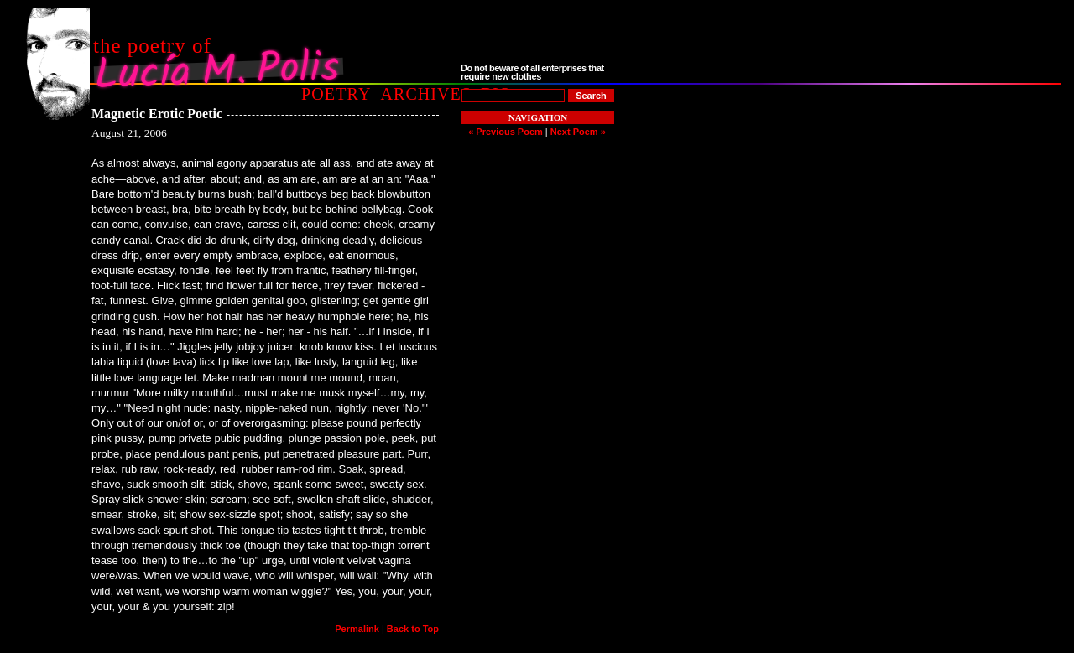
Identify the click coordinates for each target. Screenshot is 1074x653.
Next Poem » (578, 132)
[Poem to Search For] (513, 95)
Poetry (336, 94)
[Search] (591, 95)
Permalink (357, 629)
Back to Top (413, 629)
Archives (426, 94)
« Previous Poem (505, 132)
